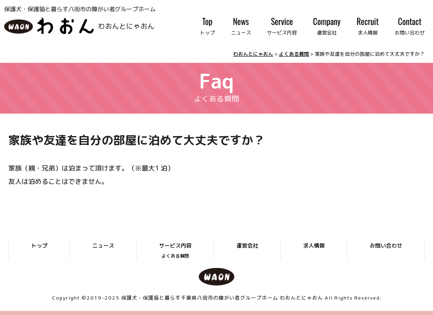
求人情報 (314, 245)
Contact (410, 26)
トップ (39, 245)
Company (327, 26)
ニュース (103, 245)
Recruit (368, 26)
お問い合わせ (386, 245)
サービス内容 (175, 245)
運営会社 (247, 245)
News (241, 26)
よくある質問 (175, 256)
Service (282, 26)
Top (207, 26)
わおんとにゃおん (126, 25)
